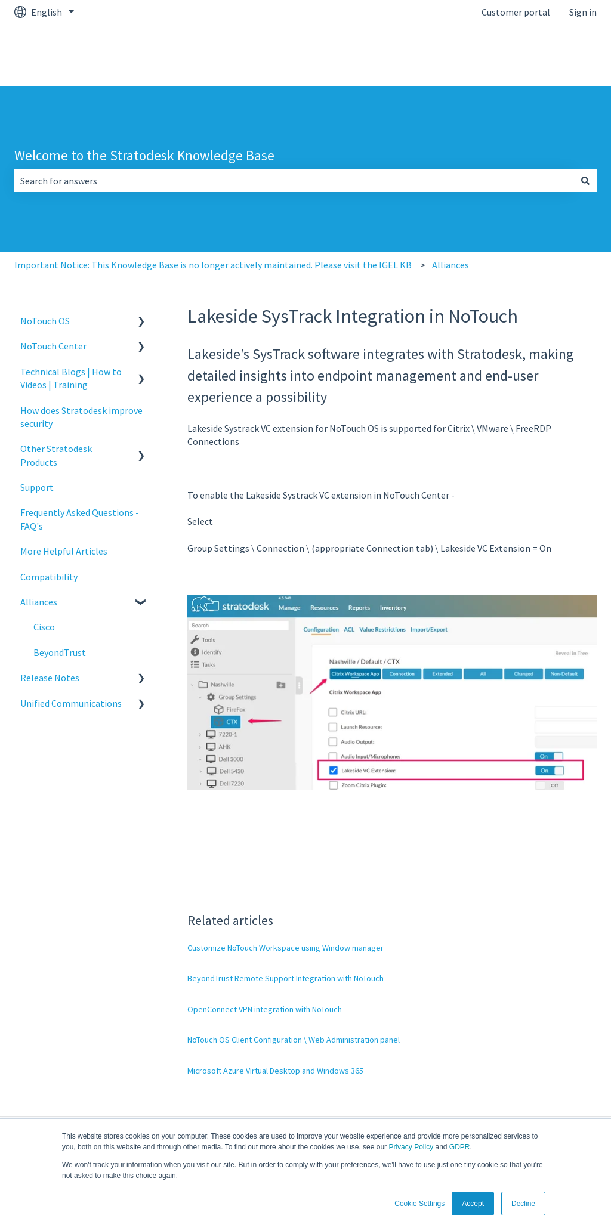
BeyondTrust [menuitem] (59, 652)
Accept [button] (473, 1203)
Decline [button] (523, 1203)
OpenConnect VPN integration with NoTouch (264, 1009)
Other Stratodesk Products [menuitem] (56, 455)
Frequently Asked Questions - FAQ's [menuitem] (79, 518)
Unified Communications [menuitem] (71, 703)
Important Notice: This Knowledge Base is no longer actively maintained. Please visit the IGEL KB (213, 265)
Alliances (450, 265)
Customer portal (516, 12)
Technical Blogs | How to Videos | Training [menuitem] (71, 378)
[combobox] (294, 180)
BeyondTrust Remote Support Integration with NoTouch (285, 978)
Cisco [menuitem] (44, 627)
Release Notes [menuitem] (49, 677)
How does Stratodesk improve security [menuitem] (81, 416)
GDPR (459, 1147)
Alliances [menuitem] (38, 602)
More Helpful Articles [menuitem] (63, 551)
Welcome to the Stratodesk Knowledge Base (144, 155)
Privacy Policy (410, 1147)
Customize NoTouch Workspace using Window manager (285, 947)
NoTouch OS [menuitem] (45, 321)
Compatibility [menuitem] (49, 577)
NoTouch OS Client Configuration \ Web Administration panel (293, 1039)
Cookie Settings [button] (419, 1203)
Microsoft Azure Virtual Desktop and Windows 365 (275, 1070)
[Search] (585, 180)
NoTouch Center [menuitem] (53, 346)
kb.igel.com (561, 55)
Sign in (583, 12)
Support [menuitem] (37, 487)
